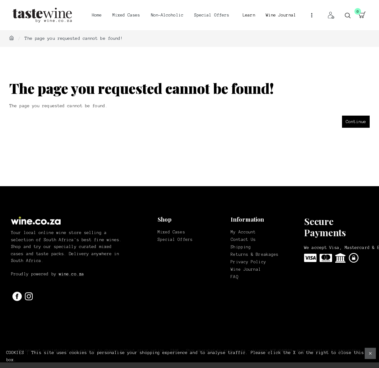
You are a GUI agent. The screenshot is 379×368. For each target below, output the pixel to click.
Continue (356, 121)
